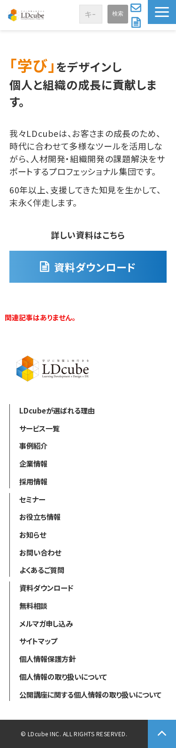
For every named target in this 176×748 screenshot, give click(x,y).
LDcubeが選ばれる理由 (57, 410)
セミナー (32, 499)
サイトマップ (38, 641)
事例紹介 (33, 445)
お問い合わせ (136, 7)
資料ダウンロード (137, 22)
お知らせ (32, 534)
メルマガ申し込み (46, 623)
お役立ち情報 (40, 516)
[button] (162, 12)
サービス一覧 (39, 428)
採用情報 (33, 481)
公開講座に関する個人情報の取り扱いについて (90, 694)
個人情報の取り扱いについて (63, 676)
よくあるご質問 (41, 570)
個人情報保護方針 (47, 658)
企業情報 (33, 463)
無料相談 (33, 605)
